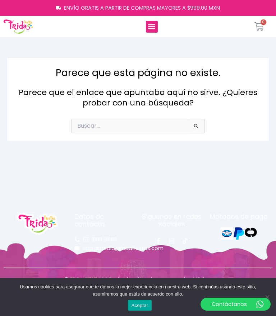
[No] (267, 297)
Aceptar (140, 305)
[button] (152, 27)
